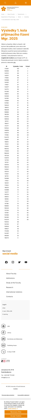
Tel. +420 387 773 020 (7, 375)
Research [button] (9, 287)
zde (14, 62)
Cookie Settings (13, 413)
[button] (5, 3)
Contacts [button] (9, 296)
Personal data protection (8, 395)
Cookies (15, 388)
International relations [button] (14, 292)
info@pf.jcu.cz (5, 377)
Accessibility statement (23, 395)
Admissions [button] (10, 278)
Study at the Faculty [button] (13, 283)
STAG (3, 308)
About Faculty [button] (11, 274)
